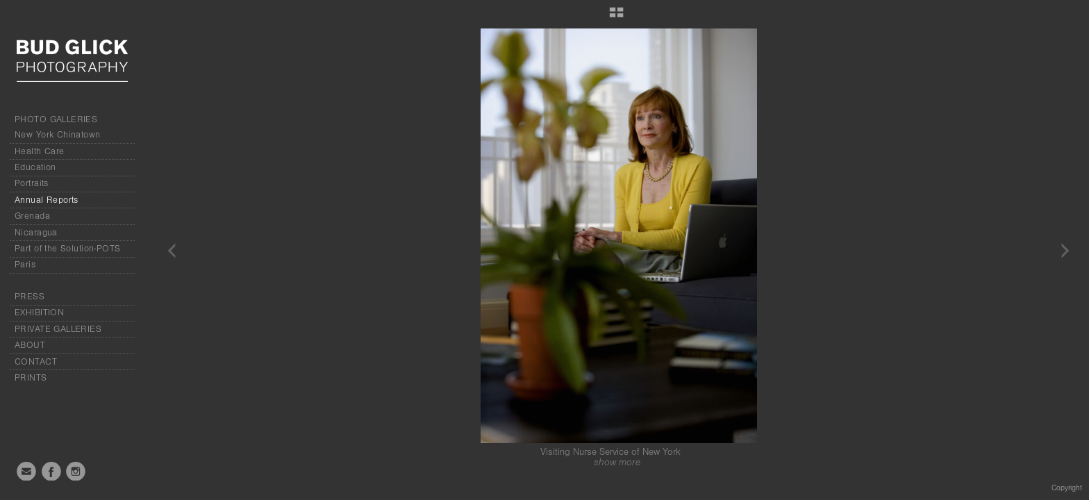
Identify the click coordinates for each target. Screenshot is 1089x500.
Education (35, 167)
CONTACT (36, 362)
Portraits (32, 183)
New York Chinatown (58, 135)
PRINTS (31, 378)
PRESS (29, 296)
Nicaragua (36, 233)
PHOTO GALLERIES (56, 119)
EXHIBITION (39, 312)
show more (617, 462)
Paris (25, 264)
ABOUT (30, 345)
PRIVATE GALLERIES (58, 329)
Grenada (32, 216)
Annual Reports (46, 200)
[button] (616, 17)
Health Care (40, 151)
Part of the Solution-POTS (68, 248)
